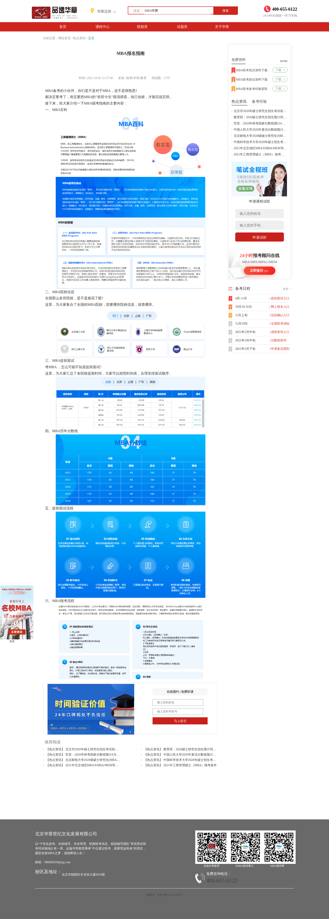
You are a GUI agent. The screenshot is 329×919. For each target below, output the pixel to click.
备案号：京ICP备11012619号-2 (164, 894)
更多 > (287, 288)
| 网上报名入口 (279, 306)
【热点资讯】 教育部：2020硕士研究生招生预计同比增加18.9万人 (189, 749)
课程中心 (103, 27)
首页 (62, 27)
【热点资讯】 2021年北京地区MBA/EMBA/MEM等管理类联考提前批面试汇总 (99, 765)
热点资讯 (79, 38)
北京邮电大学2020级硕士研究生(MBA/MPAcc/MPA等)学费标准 (276, 135)
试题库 (182, 27)
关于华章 (222, 27)
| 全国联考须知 (279, 323)
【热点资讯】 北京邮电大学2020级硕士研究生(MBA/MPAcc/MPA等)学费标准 (98, 760)
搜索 (225, 10)
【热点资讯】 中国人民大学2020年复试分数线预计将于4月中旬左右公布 (193, 754)
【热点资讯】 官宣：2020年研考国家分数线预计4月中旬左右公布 (90, 754)
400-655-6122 (222, 881)
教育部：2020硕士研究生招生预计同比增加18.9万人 (269, 117)
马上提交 (180, 721)
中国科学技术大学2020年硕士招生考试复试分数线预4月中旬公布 (278, 142)
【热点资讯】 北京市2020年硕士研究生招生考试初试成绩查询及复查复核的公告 (100, 749)
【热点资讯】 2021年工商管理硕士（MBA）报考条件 (180, 765)
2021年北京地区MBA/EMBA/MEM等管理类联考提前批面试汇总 (277, 148)
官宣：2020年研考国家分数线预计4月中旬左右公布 (268, 123)
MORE (284, 61)
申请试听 (259, 237)
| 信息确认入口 (279, 315)
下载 (280, 70)
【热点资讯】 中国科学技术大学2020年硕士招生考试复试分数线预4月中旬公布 (198, 760)
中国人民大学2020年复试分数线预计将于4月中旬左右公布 (273, 129)
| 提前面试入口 (279, 298)
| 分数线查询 (278, 340)
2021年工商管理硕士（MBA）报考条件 (260, 154)
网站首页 (64, 38)
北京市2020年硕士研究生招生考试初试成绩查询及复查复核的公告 (278, 111)
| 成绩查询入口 (279, 332)
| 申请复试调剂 (279, 348)
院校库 (142, 27)
